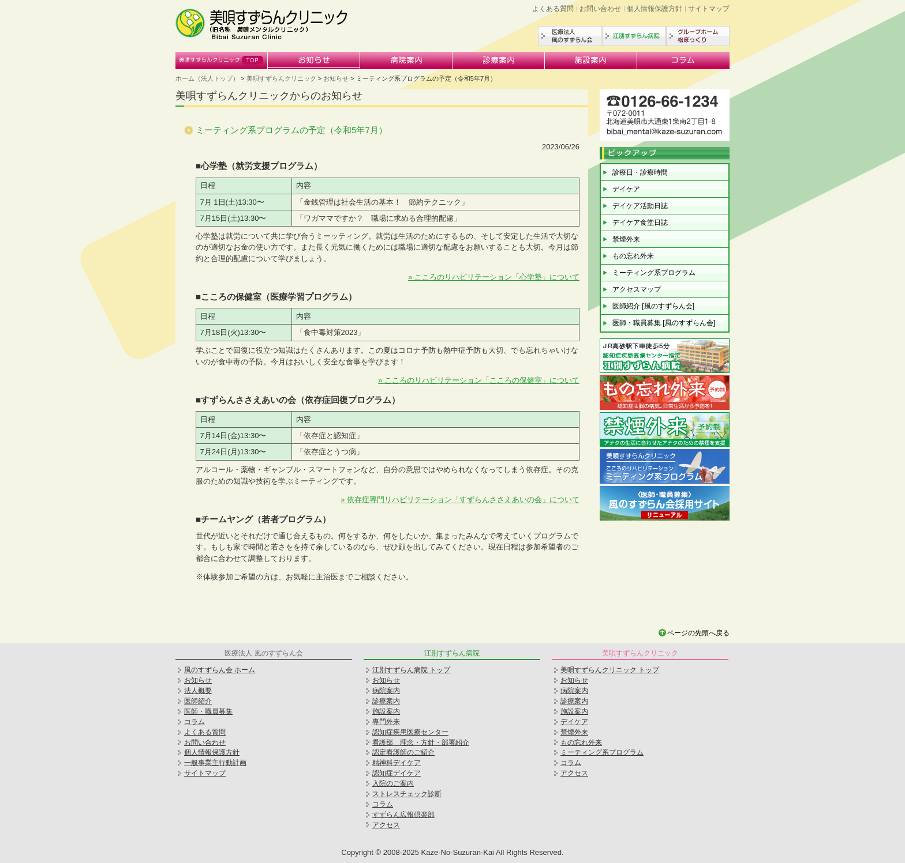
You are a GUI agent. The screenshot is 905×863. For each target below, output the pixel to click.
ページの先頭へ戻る (698, 633)
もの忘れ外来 (633, 256)
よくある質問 (553, 9)
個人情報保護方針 (654, 9)
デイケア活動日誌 (640, 206)
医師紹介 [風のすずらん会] (653, 306)
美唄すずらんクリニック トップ (609, 670)
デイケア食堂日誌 (640, 222)
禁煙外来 (626, 239)
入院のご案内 (393, 783)
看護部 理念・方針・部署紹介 (420, 742)
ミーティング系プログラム (653, 273)
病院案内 (406, 60)
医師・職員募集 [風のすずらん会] (663, 323)
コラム (683, 60)
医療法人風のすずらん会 (569, 36)
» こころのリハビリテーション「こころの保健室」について (478, 380)
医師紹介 (198, 701)
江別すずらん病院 (633, 36)
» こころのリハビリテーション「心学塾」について (493, 277)
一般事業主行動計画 (215, 763)
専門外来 (386, 722)
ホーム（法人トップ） (207, 78)
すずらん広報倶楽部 (403, 815)
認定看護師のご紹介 (403, 752)
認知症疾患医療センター (410, 732)
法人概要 (198, 691)
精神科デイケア (396, 763)
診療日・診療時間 (640, 172)
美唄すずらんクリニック (221, 60)
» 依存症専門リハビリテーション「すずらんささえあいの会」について (460, 499)
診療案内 (498, 60)
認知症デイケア (396, 773)
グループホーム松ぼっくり (698, 36)
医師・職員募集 (208, 711)
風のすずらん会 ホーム (219, 670)
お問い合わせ (600, 9)
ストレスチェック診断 (407, 794)
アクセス (386, 825)
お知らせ (314, 60)
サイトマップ (709, 9)
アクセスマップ (636, 289)
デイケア (626, 189)
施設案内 (591, 60)
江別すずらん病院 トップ (411, 670)
